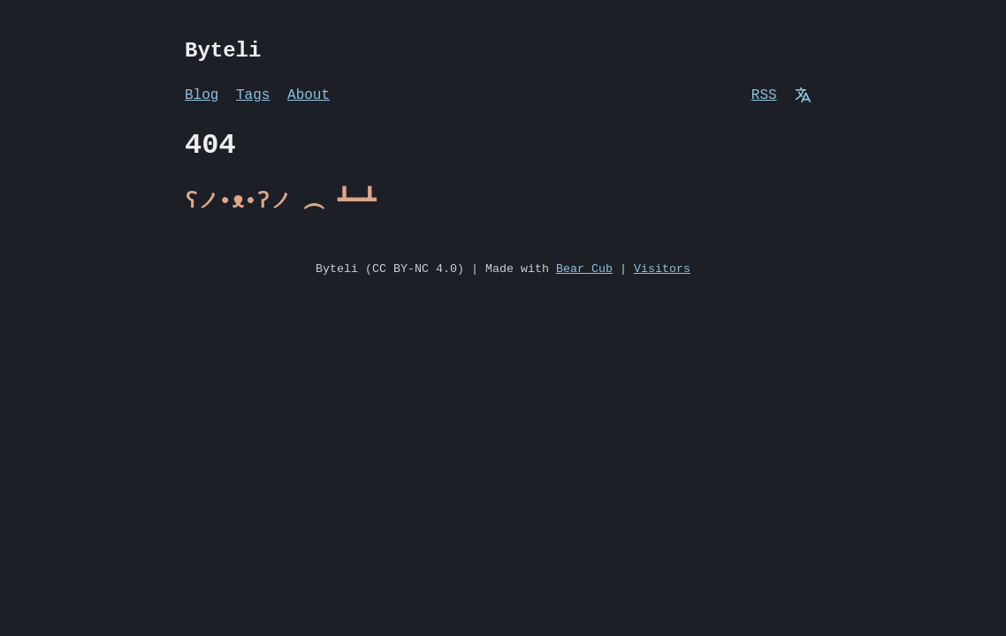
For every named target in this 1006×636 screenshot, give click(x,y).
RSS (764, 95)
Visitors (662, 269)
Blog (201, 95)
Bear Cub (584, 269)
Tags (253, 95)
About (308, 95)
